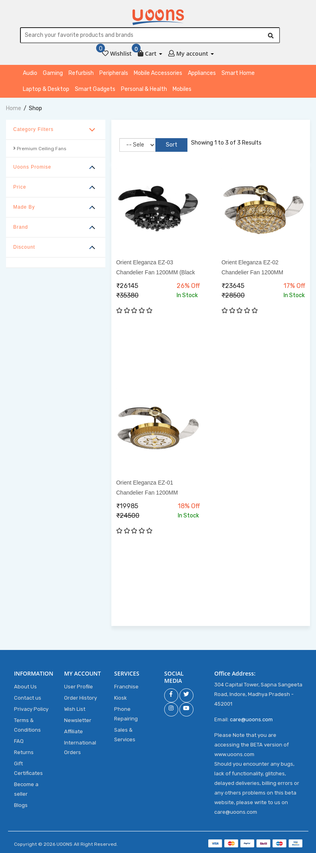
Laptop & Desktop (46, 89)
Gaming (53, 73)
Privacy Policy (31, 709)
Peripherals (113, 73)
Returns (24, 752)
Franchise (126, 687)
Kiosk (120, 698)
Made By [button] (24, 207)
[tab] (55, 130)
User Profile (78, 687)
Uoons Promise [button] (32, 167)
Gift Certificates (28, 768)
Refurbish (81, 73)
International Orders (80, 747)
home (13, 108)
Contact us (27, 698)
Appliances (202, 73)
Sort (169, 144)
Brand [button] (20, 227)
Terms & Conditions (27, 725)
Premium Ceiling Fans (39, 148)
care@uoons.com (251, 719)
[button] (150, 52)
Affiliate (73, 731)
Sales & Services (124, 734)
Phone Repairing (126, 714)
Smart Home (238, 73)
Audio (30, 73)
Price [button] (19, 187)
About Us (25, 687)
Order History (80, 698)
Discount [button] (24, 247)
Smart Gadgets (95, 89)
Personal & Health (144, 89)
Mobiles (182, 89)
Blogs (21, 805)
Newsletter (77, 720)
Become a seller (26, 789)
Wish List (74, 709)
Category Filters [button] (33, 129)
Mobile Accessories (158, 73)
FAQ (19, 741)
